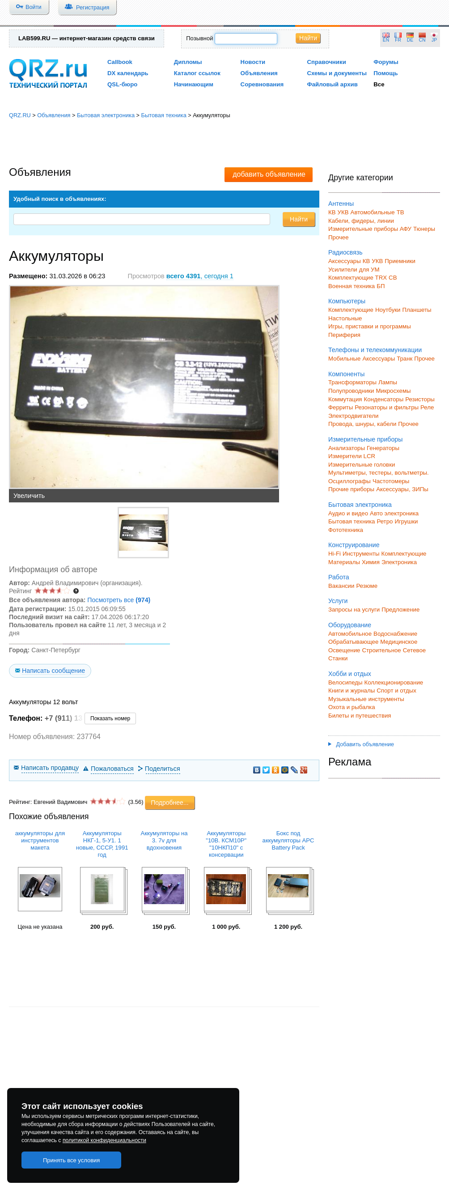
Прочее (338, 237)
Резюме (366, 585)
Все (378, 84)
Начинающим (193, 84)
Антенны (341, 203)
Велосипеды (345, 682)
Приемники (400, 261)
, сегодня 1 (199, 276)
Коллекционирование (394, 682)
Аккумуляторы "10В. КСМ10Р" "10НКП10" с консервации (226, 844)
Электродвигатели (353, 415)
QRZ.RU (20, 115)
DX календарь (127, 73)
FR (398, 40)
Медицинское (398, 641)
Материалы (344, 562)
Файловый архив (332, 84)
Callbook (119, 62)
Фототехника (345, 530)
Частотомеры (391, 481)
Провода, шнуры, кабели (362, 424)
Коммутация (345, 399)
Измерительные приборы (365, 439)
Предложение (400, 609)
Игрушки (406, 521)
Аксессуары (344, 261)
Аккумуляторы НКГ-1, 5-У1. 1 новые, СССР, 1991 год (102, 844)
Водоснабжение (395, 633)
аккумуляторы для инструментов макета (40, 840)
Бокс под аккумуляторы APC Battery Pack (288, 840)
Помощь (385, 73)
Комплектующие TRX (357, 277)
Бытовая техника (163, 115)
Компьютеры (346, 301)
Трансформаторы (352, 382)
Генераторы (383, 448)
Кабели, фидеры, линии (361, 220)
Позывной (199, 38)
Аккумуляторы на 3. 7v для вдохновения (164, 840)
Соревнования (262, 84)
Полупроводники (351, 390)
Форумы (385, 62)
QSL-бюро (122, 84)
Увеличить (29, 495)
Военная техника (351, 286)
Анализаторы (346, 448)
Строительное (381, 650)
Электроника (399, 562)
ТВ (400, 212)
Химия (371, 562)
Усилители (342, 269)
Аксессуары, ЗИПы (402, 489)
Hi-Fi (334, 553)
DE (410, 40)
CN (422, 40)
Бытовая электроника (106, 115)
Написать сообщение (53, 670)
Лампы (387, 382)
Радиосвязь (345, 252)
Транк (404, 358)
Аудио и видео (348, 513)
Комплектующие (350, 309)
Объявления (259, 73)
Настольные (345, 318)
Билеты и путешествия (359, 715)
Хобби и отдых (349, 673)
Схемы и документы (337, 73)
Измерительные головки (361, 464)
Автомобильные (373, 212)
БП (381, 286)
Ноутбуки (388, 309)
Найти (308, 38)
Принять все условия (71, 1160)
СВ (393, 277)
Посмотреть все (118, 600)
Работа (338, 577)
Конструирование (354, 544)
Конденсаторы (384, 399)
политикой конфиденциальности (104, 1140)
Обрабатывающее (353, 641)
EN (386, 40)
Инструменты (361, 553)
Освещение (344, 650)
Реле (427, 407)
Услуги (337, 600)
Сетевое (414, 650)
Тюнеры (424, 228)
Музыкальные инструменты (366, 699)
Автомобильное (350, 633)
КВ (332, 212)
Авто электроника (394, 513)
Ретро (385, 521)
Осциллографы (349, 481)
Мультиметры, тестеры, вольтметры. (378, 472)
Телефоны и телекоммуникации (375, 349)
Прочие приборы (351, 489)
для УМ (369, 269)
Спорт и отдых (396, 690)
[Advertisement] (224, 143)
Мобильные (344, 358)
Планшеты (416, 309)
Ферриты (340, 407)
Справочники (326, 62)
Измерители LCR (351, 456)
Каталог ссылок (197, 73)
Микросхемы (393, 390)
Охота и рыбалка (351, 707)
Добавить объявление (361, 744)
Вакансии (341, 585)
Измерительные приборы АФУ (369, 228)
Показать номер (110, 718)
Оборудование (349, 625)
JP (434, 40)
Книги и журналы (351, 690)
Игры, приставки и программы (369, 326)
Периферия (344, 335)
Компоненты (346, 374)
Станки (337, 658)
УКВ (343, 212)
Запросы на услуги (354, 609)
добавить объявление (269, 174)
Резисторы (420, 399)
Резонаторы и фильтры (387, 407)
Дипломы (188, 62)
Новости (253, 62)
